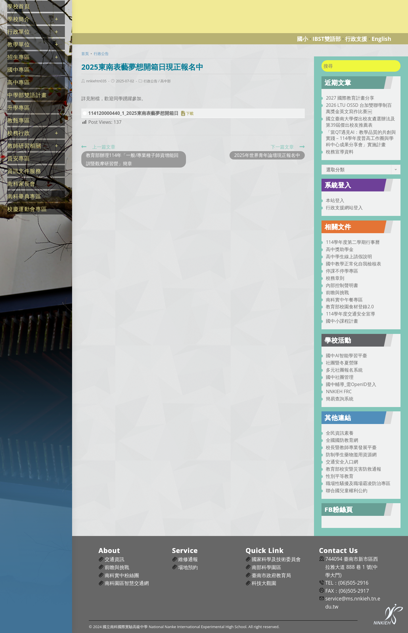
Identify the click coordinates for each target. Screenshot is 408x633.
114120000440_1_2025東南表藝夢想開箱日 (133, 113)
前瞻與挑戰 (337, 292)
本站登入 (335, 200)
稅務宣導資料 (340, 152)
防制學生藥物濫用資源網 (351, 454)
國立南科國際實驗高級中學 (105, 3)
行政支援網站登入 (344, 207)
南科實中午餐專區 (344, 299)
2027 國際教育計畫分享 (350, 98)
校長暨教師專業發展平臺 (351, 447)
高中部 (165, 81)
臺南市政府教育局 (271, 575)
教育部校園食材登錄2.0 (350, 306)
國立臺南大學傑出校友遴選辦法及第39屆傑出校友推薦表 (360, 121)
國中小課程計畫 (342, 321)
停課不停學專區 (342, 271)
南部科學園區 (266, 567)
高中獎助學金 (340, 249)
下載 (189, 113)
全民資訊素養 (340, 433)
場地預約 (188, 567)
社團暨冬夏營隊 (342, 363)
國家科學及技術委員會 (276, 559)
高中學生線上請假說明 (349, 256)
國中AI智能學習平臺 (346, 355)
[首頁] (85, 53)
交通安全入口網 (342, 462)
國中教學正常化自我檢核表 (353, 264)
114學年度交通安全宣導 (350, 314)
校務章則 (335, 278)
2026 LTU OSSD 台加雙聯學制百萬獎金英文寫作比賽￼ (359, 108)
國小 (302, 39)
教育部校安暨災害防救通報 (353, 469)
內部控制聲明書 (342, 285)
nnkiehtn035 (96, 81)
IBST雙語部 (327, 39)
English (381, 39)
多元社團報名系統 (344, 370)
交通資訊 (114, 559)
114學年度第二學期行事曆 (353, 242)
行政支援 (356, 39)
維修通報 (188, 559)
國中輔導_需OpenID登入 (351, 384)
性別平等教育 (340, 476)
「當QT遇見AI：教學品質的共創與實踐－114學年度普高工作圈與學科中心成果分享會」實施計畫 (361, 138)
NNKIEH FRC (338, 391)
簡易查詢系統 (340, 399)
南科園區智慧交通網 (127, 583)
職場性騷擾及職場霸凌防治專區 (358, 483)
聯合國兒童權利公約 (346, 490)
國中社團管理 (340, 377)
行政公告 (150, 81)
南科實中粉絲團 (122, 575)
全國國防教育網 (342, 440)
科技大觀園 (264, 583)
